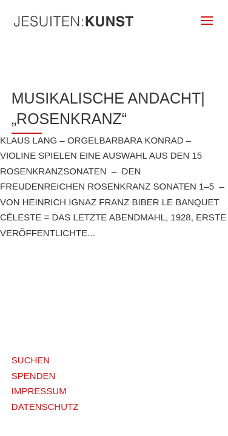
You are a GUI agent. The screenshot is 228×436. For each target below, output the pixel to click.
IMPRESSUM (39, 391)
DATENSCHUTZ (45, 406)
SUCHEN (31, 360)
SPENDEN (34, 376)
